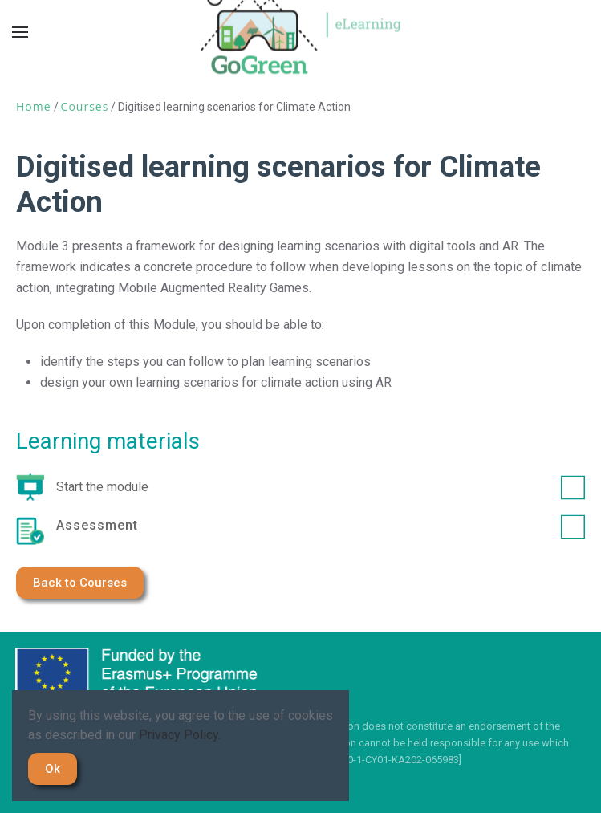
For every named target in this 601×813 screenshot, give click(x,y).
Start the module (320, 487)
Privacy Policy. (180, 734)
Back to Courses (80, 582)
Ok (52, 769)
